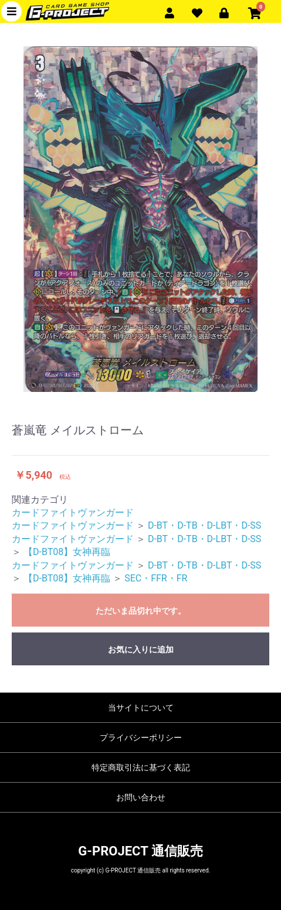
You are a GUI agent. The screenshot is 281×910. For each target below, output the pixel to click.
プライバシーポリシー (141, 737)
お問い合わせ (140, 797)
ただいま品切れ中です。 (141, 610)
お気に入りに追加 (141, 649)
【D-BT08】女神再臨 (66, 551)
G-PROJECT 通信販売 (140, 851)
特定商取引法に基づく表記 (141, 767)
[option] (140, 219)
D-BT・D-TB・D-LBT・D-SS (204, 525)
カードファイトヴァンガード (73, 512)
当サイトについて (141, 707)
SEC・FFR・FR (155, 578)
